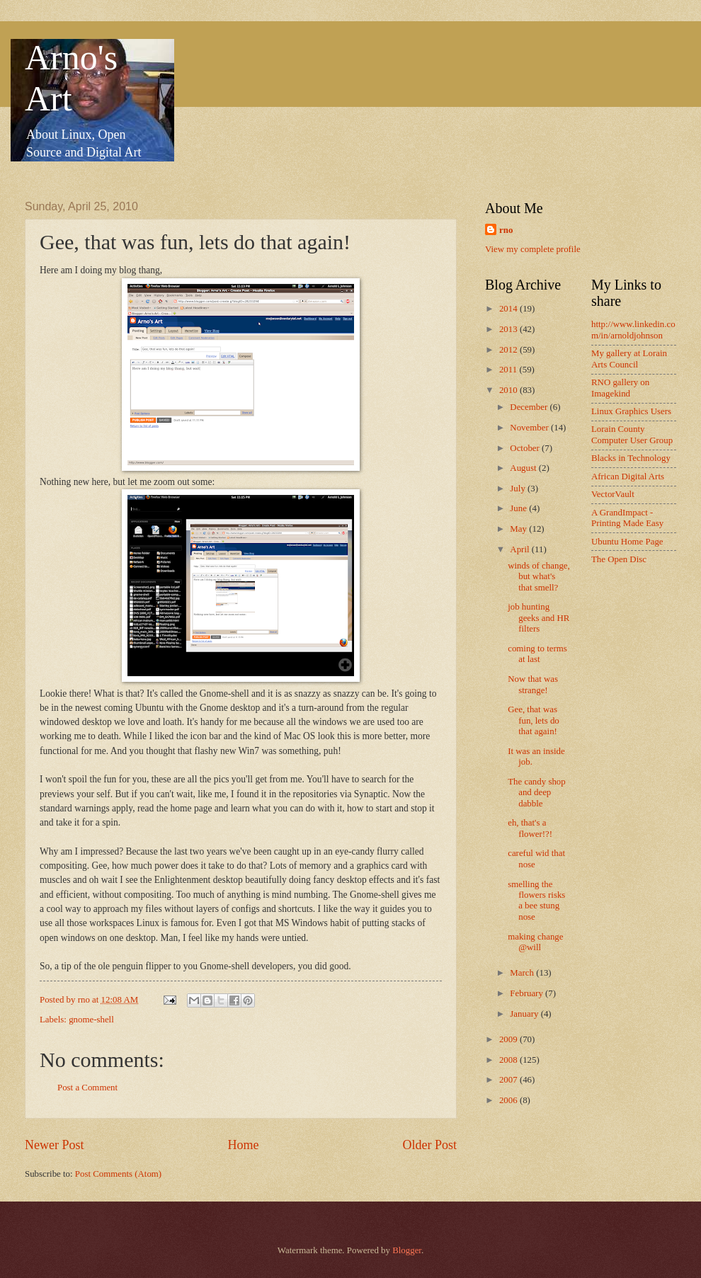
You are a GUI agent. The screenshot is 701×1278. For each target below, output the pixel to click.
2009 (509, 1039)
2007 (509, 1080)
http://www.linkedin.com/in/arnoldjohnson (633, 329)
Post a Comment (87, 1087)
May (519, 529)
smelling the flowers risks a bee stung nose (536, 900)
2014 (509, 309)
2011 (509, 370)
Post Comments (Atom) (118, 1174)
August (524, 468)
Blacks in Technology (631, 458)
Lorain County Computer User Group (632, 434)
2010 (509, 390)
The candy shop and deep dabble (537, 793)
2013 (509, 329)
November (530, 428)
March (523, 973)
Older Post (429, 1145)
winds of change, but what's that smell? (539, 577)
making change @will (535, 942)
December (529, 407)
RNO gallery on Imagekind (620, 387)
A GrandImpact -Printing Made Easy (627, 518)
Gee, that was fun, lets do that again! (533, 720)
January (525, 1014)
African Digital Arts (627, 476)
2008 (509, 1060)
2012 (509, 350)
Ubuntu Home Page (627, 542)
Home (242, 1145)
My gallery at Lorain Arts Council (629, 358)
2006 (509, 1100)
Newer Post (54, 1145)
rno (506, 230)
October (526, 448)
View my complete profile (533, 249)
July (519, 488)
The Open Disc (618, 559)
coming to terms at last (537, 654)
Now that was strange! (533, 684)
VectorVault (612, 494)
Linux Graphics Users (631, 411)
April (520, 549)
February (527, 993)
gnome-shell (91, 1020)
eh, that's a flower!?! (530, 828)
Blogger (406, 1250)
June (519, 508)
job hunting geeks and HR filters (538, 618)
